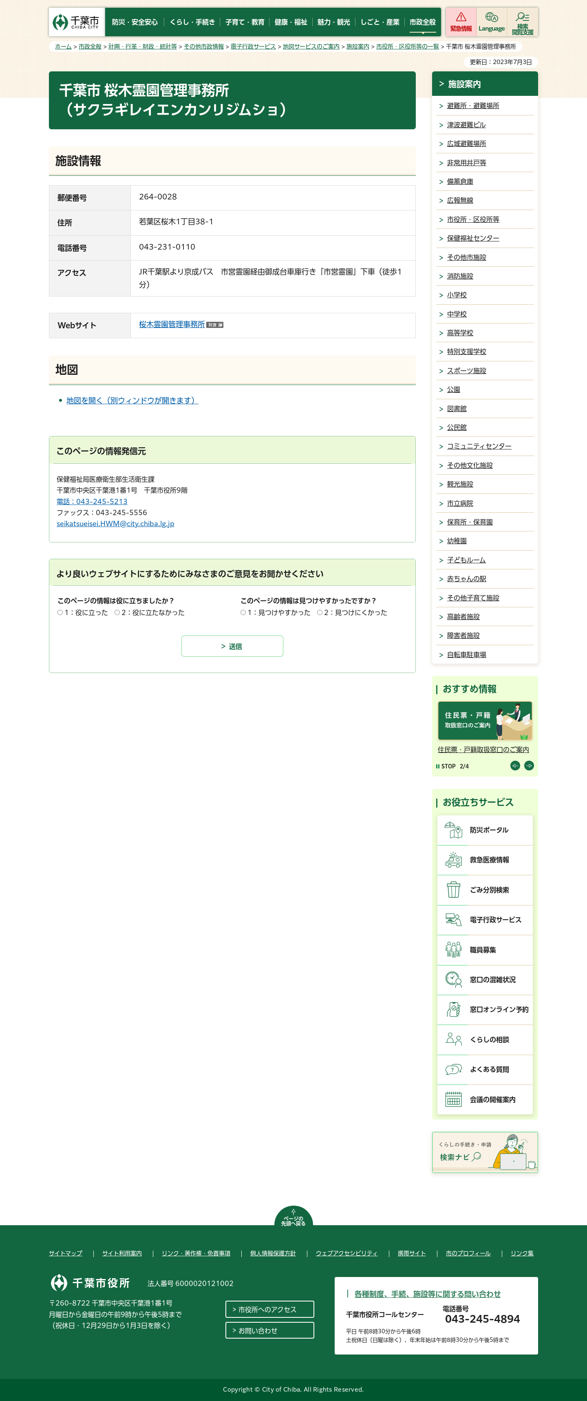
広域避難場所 (466, 143)
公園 (453, 389)
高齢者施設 (463, 616)
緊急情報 (461, 28)
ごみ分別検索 (489, 890)
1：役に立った (86, 612)
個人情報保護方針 (273, 1253)
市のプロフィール (468, 1253)
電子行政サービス (253, 46)
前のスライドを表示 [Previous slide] (515, 765)
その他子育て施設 (473, 598)
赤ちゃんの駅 (466, 578)
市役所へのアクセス (267, 1309)
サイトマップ (65, 1253)
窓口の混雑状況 (493, 979)
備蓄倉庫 (460, 181)
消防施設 (460, 276)
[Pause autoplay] (446, 766)
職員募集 (483, 950)
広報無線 (460, 200)
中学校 (457, 314)
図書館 (457, 408)
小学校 (457, 295)
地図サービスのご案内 (311, 46)
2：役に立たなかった (153, 612)
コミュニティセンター (479, 446)
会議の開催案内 (493, 1099)
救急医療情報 (489, 860)
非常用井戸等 (466, 162)
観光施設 (460, 484)
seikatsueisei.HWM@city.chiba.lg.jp (115, 523)
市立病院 (460, 503)
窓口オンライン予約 (499, 1009)
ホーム (63, 46)
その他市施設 (466, 257)
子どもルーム (466, 560)
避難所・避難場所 (473, 105)
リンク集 (522, 1253)
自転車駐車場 (466, 654)
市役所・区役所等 (473, 219)
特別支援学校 (466, 351)
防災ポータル (489, 830)
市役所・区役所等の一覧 (407, 46)
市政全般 (90, 46)
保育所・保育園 (470, 522)
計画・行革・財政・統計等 (142, 46)
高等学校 (460, 333)
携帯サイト (412, 1253)
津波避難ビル (466, 125)
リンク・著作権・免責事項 (196, 1253)
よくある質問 (489, 1069)
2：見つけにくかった (355, 612)
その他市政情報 (204, 46)
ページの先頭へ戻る (293, 1221)
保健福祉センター (473, 238)
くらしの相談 (489, 1039)
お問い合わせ (258, 1331)
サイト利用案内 (122, 1253)
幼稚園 (457, 541)
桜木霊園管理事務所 (181, 324)
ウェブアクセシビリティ (347, 1253)
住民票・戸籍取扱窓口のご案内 (483, 749)
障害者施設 (463, 635)
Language (492, 28)
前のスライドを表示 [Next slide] (529, 765)
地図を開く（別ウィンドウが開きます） (132, 400)
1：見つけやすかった (279, 612)
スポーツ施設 (466, 370)
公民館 (457, 427)
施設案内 (357, 46)
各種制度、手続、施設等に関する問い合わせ (428, 1294)
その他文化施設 (470, 465)
